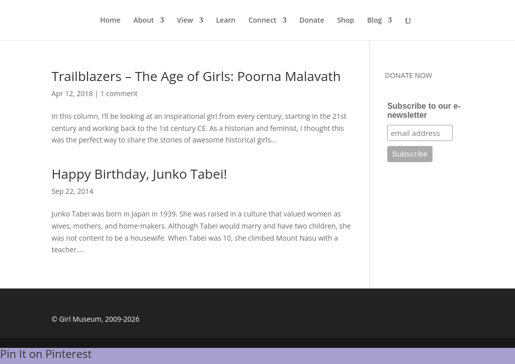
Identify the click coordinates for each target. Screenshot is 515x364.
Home (110, 21)
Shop (345, 21)
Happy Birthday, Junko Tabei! (139, 174)
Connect (262, 21)
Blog (374, 21)
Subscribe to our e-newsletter (424, 110)
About (143, 21)
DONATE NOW (408, 75)
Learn (226, 21)
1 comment (118, 93)
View (185, 21)
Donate (311, 21)
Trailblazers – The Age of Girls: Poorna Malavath (195, 76)
